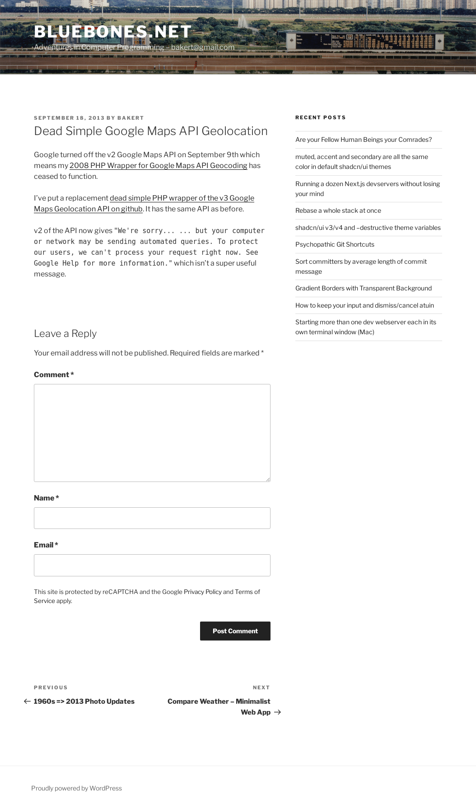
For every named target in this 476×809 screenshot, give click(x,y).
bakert (131, 118)
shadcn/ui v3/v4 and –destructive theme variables (368, 227)
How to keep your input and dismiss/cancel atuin (364, 305)
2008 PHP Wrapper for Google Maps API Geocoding (158, 165)
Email (46, 545)
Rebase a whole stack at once (338, 210)
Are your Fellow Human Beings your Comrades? (363, 139)
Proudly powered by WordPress (76, 788)
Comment (54, 374)
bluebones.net (113, 32)
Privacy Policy (203, 591)
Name (46, 498)
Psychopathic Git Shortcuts (334, 244)
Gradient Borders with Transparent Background (363, 288)
